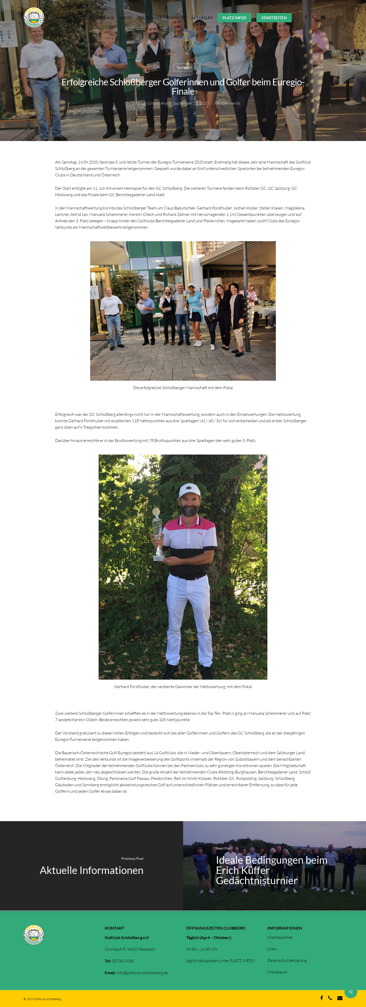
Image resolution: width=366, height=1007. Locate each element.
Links (272, 948)
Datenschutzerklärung (287, 960)
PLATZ (78, 17)
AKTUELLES (201, 17)
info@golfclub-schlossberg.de (142, 972)
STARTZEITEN (274, 17)
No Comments (227, 103)
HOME (62, 17)
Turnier (182, 67)
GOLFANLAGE (102, 17)
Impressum (277, 971)
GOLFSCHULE (149, 17)
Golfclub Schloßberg (149, 103)
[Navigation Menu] (339, 17)
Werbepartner (280, 937)
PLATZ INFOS (234, 17)
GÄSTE (126, 17)
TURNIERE (176, 17)
